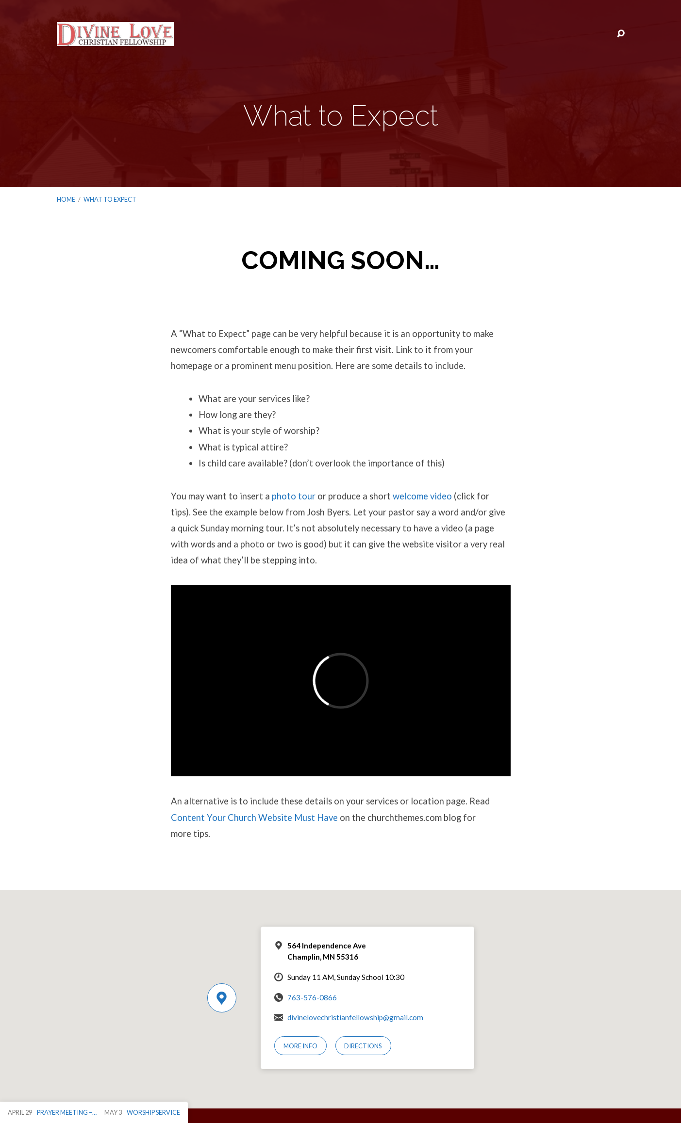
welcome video (422, 496)
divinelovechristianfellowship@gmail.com (355, 1017)
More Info (300, 1046)
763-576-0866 (312, 997)
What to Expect (109, 199)
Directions (363, 1046)
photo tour (294, 496)
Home (66, 199)
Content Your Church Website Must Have (254, 817)
